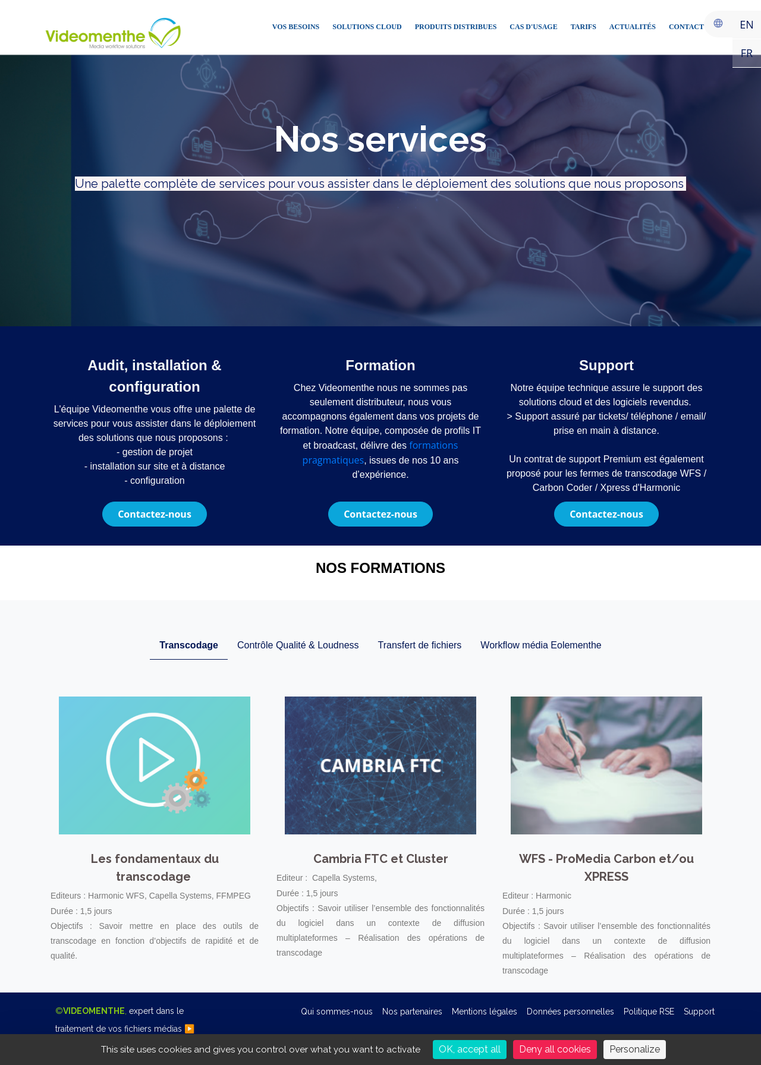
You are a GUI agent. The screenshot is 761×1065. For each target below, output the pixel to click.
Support (699, 1011)
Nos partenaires (412, 1011)
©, (124, 1020)
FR (747, 53)
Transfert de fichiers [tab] (420, 645)
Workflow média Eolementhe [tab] (540, 645)
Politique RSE (649, 1011)
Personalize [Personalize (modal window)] (634, 1049)
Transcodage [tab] (188, 645)
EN (747, 24)
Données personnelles (570, 1011)
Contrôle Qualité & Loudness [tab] (298, 645)
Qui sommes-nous (337, 1011)
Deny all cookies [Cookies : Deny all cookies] (555, 1049)
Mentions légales (484, 1011)
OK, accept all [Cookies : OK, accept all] (470, 1049)
